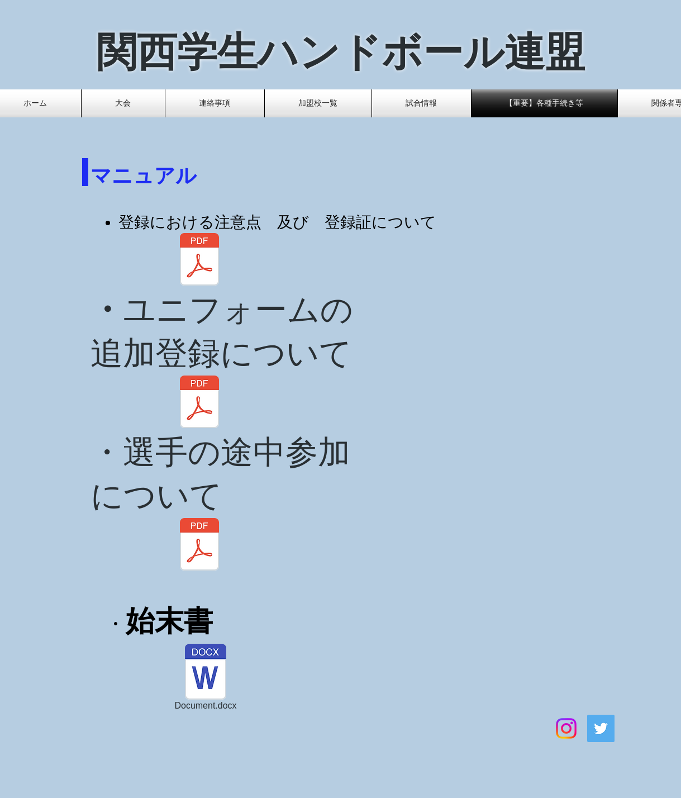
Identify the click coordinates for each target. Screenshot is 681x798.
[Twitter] (601, 728)
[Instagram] (566, 728)
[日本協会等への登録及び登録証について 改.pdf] (199, 260)
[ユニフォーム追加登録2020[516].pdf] (199, 403)
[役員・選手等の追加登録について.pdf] (199, 545)
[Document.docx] (206, 679)
